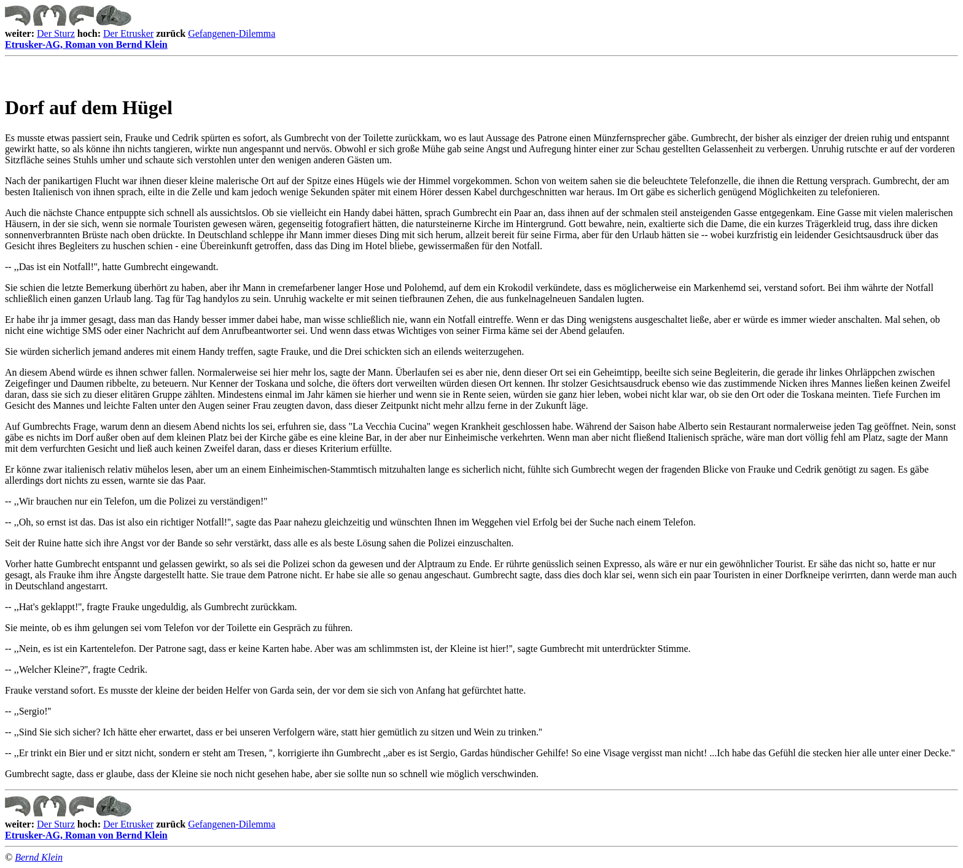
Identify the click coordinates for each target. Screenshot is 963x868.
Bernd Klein (39, 857)
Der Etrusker (128, 33)
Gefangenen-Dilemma (231, 33)
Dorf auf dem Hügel (89, 107)
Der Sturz (56, 33)
